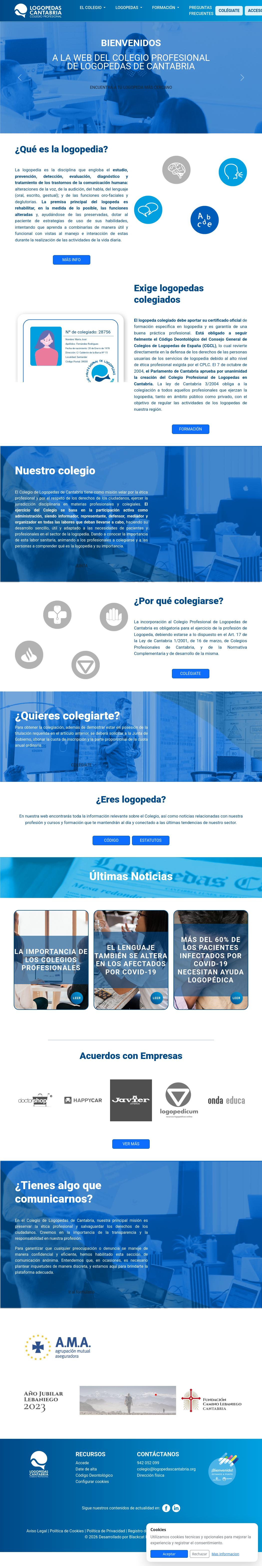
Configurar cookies (92, 1481)
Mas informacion (225, 1554)
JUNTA (81, 565)
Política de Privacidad (105, 1531)
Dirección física (150, 1475)
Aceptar (169, 1554)
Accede (82, 1463)
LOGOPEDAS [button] (127, 7)
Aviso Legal (36, 1531)
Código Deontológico (94, 1475)
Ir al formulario (81, 1292)
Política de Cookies (66, 1531)
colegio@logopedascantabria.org (166, 1469)
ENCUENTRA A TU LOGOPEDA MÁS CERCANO (131, 87)
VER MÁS (131, 1144)
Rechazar (199, 1554)
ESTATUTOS (151, 840)
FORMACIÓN (190, 429)
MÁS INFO (71, 259)
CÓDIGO (111, 840)
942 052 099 (148, 1463)
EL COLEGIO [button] (91, 7)
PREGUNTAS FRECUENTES (201, 10)
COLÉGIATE (229, 10)
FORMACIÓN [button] (164, 7)
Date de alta (86, 1469)
